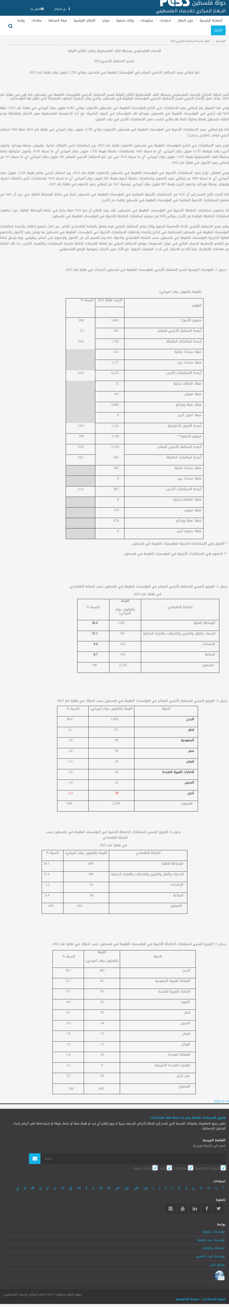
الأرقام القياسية (84, 20)
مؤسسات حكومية (213, 1231)
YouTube (182, 1208)
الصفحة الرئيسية (211, 20)
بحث (10, 25)
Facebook (206, 1208)
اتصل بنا (36, 9)
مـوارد (106, 20)
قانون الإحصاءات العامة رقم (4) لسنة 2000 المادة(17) (188, 1118)
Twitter (219, 1208)
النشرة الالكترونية (207, 1168)
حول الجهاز (185, 20)
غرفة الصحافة (57, 20)
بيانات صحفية (125, 20)
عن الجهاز (62, 9)
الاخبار (218, 30)
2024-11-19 (221, 1101)
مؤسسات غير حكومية (211, 1240)
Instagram (170, 1208)
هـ (32, 1187)
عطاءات (36, 20)
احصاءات (165, 20)
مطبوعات (146, 20)
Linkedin (194, 1208)
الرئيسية (221, 41)
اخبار (163, 1168)
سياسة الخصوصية (187, 1299)
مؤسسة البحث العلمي (210, 1256)
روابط (21, 20)
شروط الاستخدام (214, 1299)
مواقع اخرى (217, 1265)
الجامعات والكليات (213, 1248)
